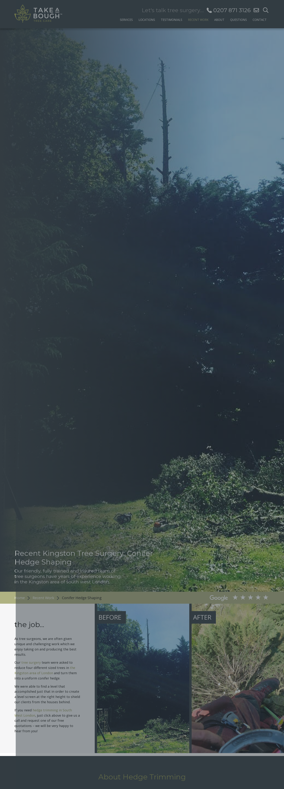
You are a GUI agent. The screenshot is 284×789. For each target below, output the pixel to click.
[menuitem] (126, 18)
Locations (147, 19)
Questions (238, 19)
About (219, 19)
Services (126, 19)
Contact (260, 19)
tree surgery (31, 662)
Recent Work (198, 19)
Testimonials (171, 19)
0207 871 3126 (232, 10)
